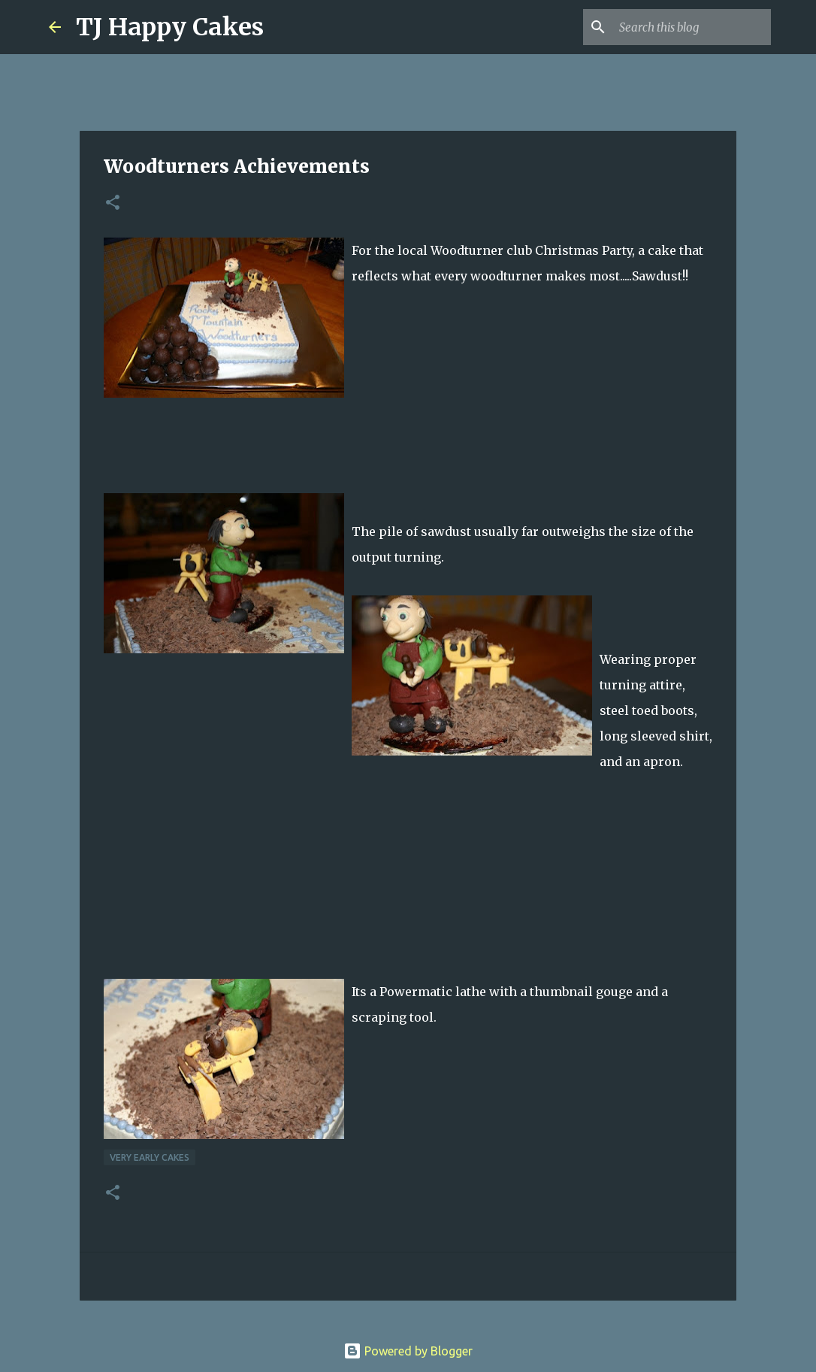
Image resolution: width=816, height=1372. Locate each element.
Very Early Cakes (149, 1157)
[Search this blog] (692, 27)
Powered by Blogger (408, 1351)
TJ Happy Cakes (170, 27)
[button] (113, 203)
